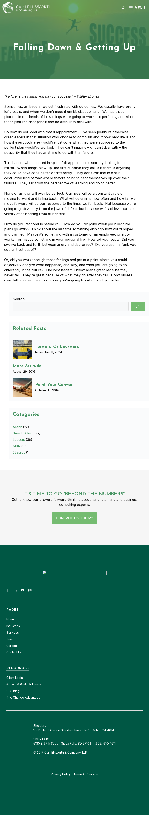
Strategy (19, 452)
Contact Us (14, 652)
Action (17, 427)
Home (10, 619)
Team (10, 639)
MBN (16, 446)
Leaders (19, 440)
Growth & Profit (24, 433)
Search (19, 299)
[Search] (138, 306)
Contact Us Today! (74, 518)
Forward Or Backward (57, 347)
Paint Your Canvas (54, 385)
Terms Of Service (86, 774)
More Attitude (27, 366)
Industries (13, 626)
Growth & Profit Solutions (23, 684)
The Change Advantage (23, 697)
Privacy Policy (61, 774)
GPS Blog (13, 691)
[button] (123, 8)
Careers (12, 646)
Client (10, 677)
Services (12, 632)
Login (18, 677)
